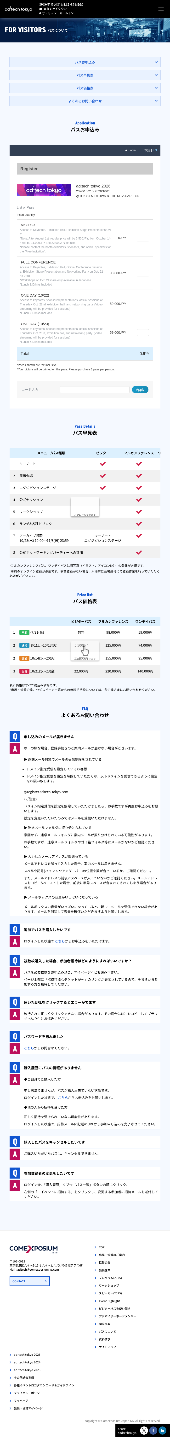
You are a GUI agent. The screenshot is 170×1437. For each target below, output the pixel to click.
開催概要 (104, 1324)
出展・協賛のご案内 (112, 1255)
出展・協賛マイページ (28, 1408)
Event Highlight (109, 1301)
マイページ (21, 1400)
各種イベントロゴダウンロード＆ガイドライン (44, 1385)
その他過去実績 (24, 1377)
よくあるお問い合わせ (85, 101)
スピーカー (110, 1293)
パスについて (107, 1331)
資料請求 (104, 1339)
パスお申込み (85, 62)
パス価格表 (85, 88)
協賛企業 (104, 1262)
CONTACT (18, 1281)
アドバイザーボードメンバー (117, 1316)
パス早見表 (85, 75)
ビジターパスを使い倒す (114, 1308)
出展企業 (104, 1270)
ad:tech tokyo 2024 (27, 1362)
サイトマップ (107, 1347)
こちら (60, 941)
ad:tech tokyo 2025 (27, 1354)
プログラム (110, 1278)
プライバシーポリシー (28, 1393)
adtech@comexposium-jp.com (38, 1269)
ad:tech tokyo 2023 (27, 1370)
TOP (102, 1247)
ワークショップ (109, 1285)
